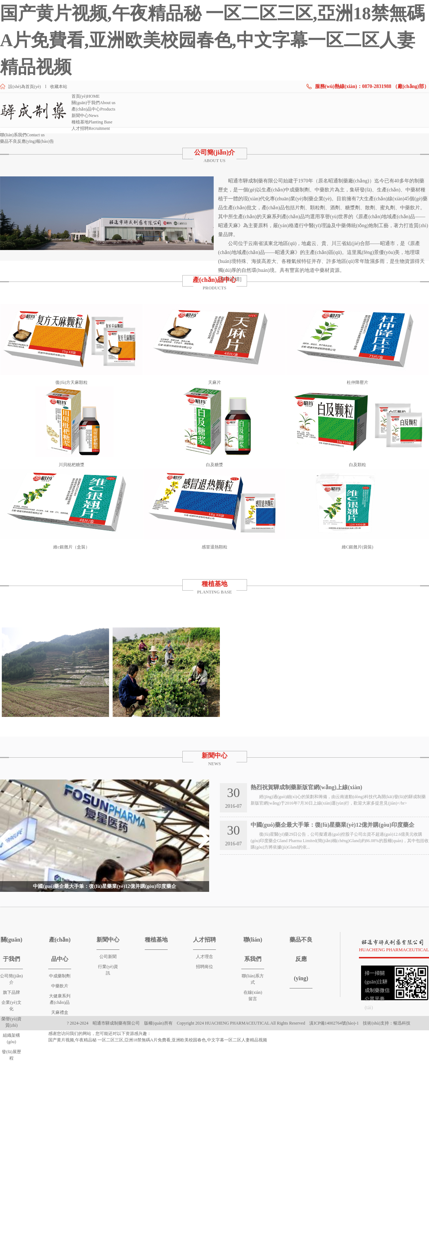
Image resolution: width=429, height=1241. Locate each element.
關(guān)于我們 (93, 102)
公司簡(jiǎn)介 (214, 152)
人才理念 (204, 956)
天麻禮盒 (59, 1012)
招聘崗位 (204, 966)
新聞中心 (85, 115)
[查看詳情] (229, 279)
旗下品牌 (11, 992)
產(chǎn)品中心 (93, 109)
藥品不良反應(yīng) (27, 141)
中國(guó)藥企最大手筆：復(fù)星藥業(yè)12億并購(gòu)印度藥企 (104, 886)
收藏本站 (58, 86)
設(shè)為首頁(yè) (24, 86)
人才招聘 (91, 128)
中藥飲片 (59, 985)
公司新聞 (108, 956)
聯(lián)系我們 (22, 134)
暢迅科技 (401, 1023)
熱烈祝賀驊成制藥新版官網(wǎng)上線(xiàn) (306, 787)
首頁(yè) (86, 96)
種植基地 (92, 121)
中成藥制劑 (59, 975)
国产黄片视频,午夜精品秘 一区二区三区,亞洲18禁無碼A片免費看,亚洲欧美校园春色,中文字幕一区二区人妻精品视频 (212, 40)
